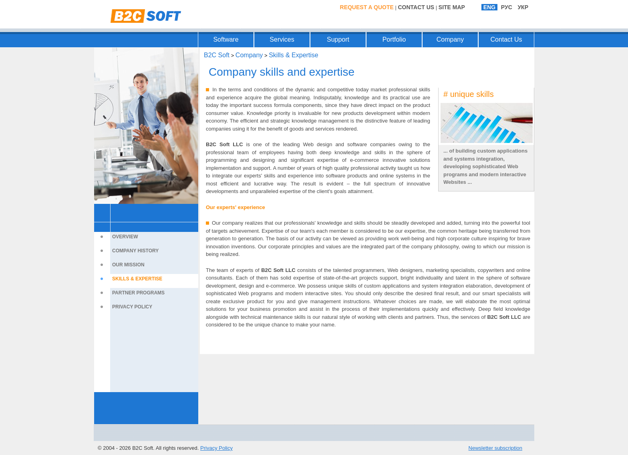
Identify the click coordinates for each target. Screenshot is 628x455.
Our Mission (128, 265)
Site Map (452, 7)
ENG (489, 7)
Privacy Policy (132, 307)
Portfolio (394, 39)
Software (225, 39)
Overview (125, 237)
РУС (506, 7)
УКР (522, 7)
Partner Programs (138, 293)
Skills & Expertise (137, 279)
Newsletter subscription (495, 448)
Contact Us (416, 7)
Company (450, 39)
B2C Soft (216, 55)
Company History (135, 251)
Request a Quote (367, 7)
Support (338, 39)
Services (282, 39)
